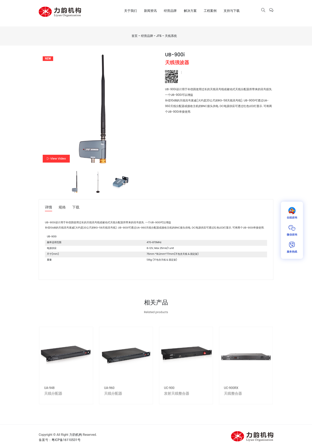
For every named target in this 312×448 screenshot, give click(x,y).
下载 (75, 207)
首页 (135, 36)
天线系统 (171, 36)
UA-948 (57, 389)
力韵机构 (75, 435)
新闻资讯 (150, 11)
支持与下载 (232, 11)
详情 (48, 207)
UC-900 (168, 389)
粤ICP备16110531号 (66, 440)
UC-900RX (225, 389)
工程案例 (210, 11)
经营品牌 (170, 11)
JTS (158, 36)
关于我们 (130, 11)
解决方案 (190, 11)
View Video (56, 159)
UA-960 (113, 389)
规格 (62, 207)
